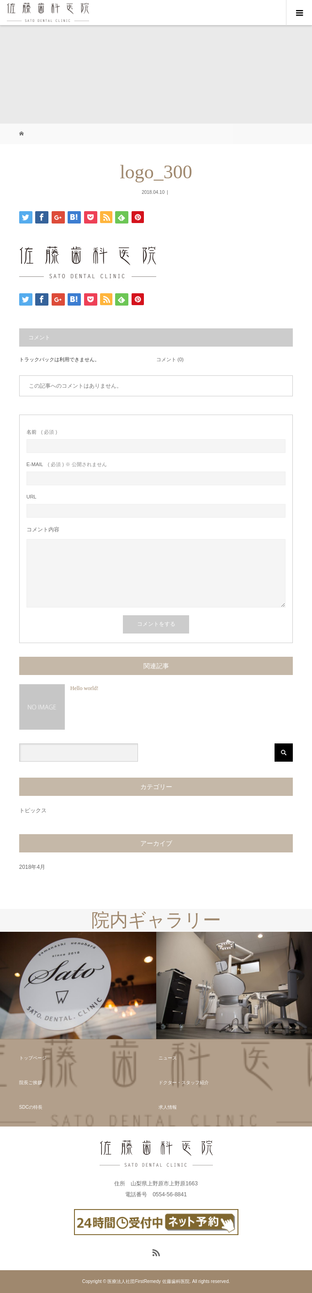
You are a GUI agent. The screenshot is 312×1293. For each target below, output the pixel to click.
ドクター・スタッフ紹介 (184, 1082)
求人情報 (168, 1107)
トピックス (33, 810)
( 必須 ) (41, 432)
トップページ (33, 1057)
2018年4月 (32, 867)
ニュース (168, 1057)
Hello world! (84, 688)
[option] (78, 986)
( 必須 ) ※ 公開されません (66, 464)
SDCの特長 (30, 1107)
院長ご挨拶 (30, 1082)
